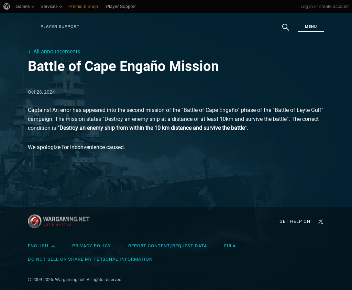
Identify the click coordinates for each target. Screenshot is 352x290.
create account (334, 6)
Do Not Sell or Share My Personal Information (90, 259)
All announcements (56, 51)
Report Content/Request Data (167, 245)
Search (285, 30)
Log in (306, 6)
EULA (230, 245)
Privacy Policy (91, 245)
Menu (311, 26)
